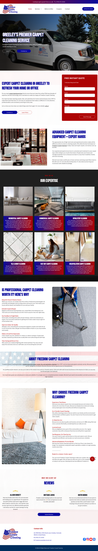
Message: (67, 105)
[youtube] (90, 539)
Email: (66, 92)
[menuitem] (30, 9)
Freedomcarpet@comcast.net (43, 540)
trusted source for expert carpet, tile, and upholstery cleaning (39, 364)
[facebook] (84, 539)
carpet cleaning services (15, 93)
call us (46, 106)
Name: (66, 86)
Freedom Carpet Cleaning (59, 145)
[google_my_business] (94, 539)
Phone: (66, 99)
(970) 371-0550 (60, 2)
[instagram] (87, 539)
